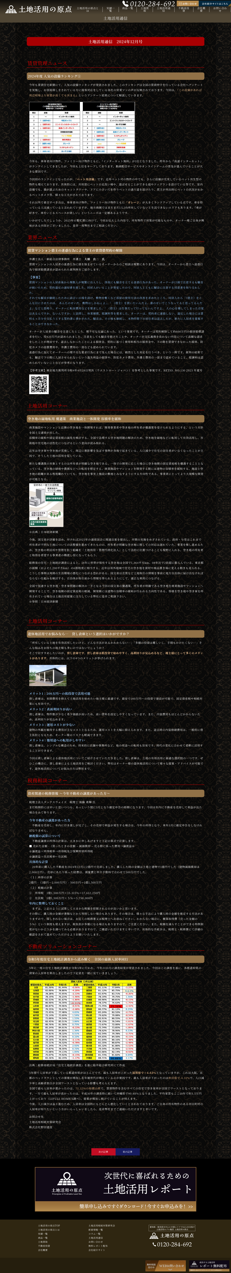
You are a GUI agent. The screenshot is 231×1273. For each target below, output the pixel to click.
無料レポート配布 (98, 1245)
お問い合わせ (220, 9)
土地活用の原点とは (88, 9)
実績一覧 (111, 9)
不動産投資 (183, 9)
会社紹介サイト (96, 1250)
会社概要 (201, 9)
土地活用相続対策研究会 (101, 1225)
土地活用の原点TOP (49, 1225)
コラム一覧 (94, 1233)
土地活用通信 (163, 9)
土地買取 (145, 9)
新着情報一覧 (95, 1229)
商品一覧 (127, 8)
